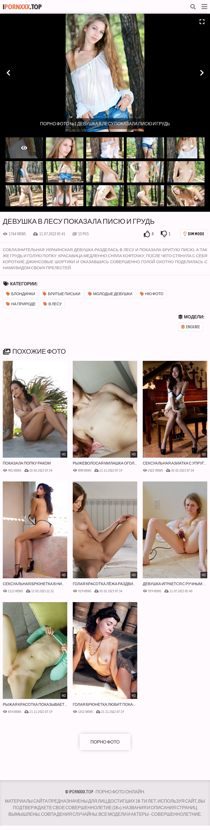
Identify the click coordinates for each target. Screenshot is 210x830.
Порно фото (105, 741)
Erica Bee (190, 327)
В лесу (52, 304)
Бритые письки (61, 294)
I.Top (22, 7)
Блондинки (20, 294)
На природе (21, 304)
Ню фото (152, 294)
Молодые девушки (110, 294)
